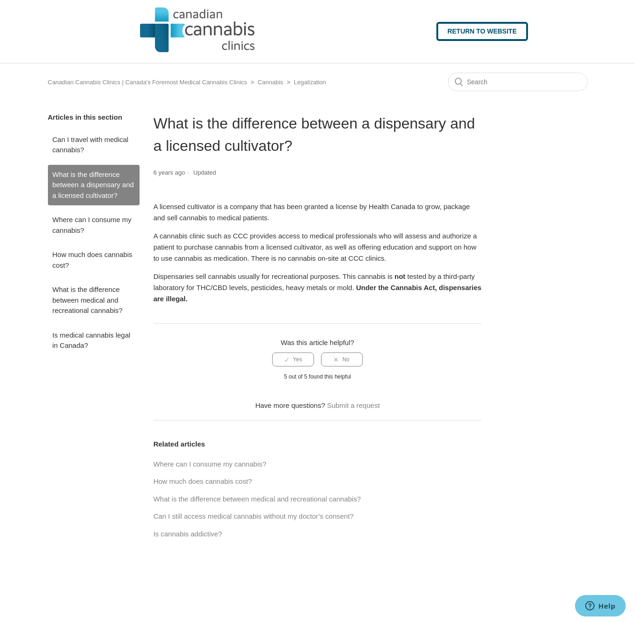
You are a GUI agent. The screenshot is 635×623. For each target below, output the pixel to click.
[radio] (293, 359)
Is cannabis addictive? (188, 534)
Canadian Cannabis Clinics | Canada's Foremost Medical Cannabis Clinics (147, 82)
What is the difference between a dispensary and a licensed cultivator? (93, 184)
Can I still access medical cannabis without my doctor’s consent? (254, 516)
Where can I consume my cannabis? (92, 225)
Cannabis (270, 82)
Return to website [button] (482, 31)
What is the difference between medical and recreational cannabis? (88, 299)
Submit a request (353, 405)
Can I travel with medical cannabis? (90, 144)
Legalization (310, 82)
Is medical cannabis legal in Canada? (92, 340)
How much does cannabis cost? (93, 260)
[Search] (518, 82)
